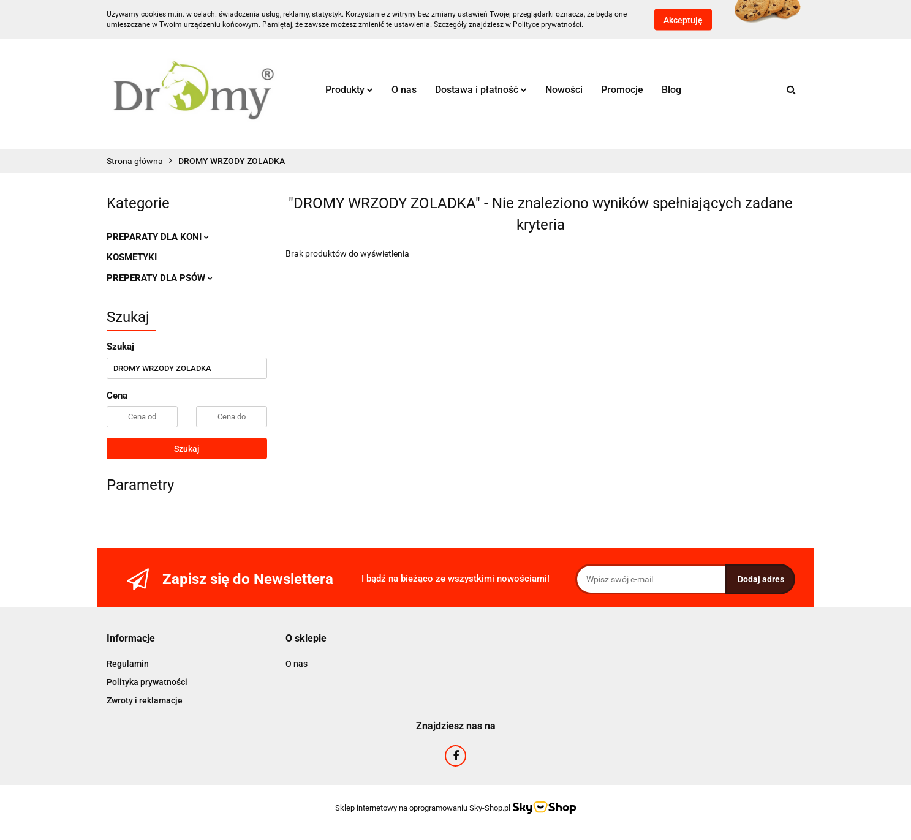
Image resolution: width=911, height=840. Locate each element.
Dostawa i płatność (481, 90)
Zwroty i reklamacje (145, 700)
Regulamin (128, 664)
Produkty (349, 90)
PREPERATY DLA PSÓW (160, 277)
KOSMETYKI (132, 257)
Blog (671, 90)
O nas (404, 90)
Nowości (564, 90)
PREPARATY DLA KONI (158, 236)
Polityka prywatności (147, 682)
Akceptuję (683, 20)
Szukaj (187, 449)
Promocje (622, 90)
